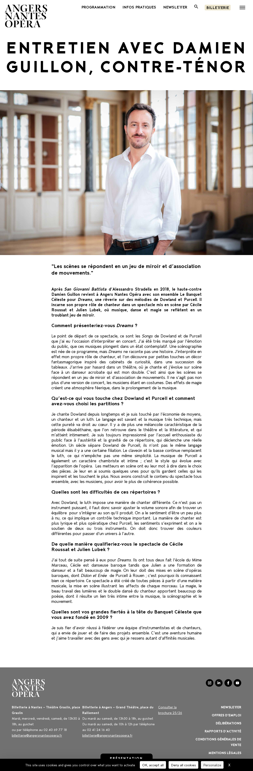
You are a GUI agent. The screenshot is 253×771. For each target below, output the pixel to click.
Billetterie (217, 7)
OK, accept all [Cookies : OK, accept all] (153, 765)
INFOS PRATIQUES (139, 7)
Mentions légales (224, 752)
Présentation (126, 758)
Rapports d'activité (223, 731)
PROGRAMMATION (98, 7)
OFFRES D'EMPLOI (226, 715)
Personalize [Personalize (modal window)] (212, 765)
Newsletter (231, 707)
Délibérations (228, 723)
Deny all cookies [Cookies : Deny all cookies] (183, 765)
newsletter (175, 7)
